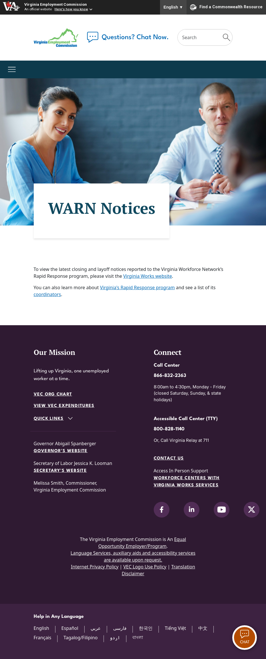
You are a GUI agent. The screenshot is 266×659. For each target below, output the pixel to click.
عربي (96, 628)
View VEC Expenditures (64, 406)
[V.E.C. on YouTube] (221, 510)
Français (42, 637)
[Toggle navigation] (12, 69)
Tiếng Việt (175, 628)
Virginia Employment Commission (55, 4)
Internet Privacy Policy (95, 567)
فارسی (120, 628)
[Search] (199, 37)
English (173, 7)
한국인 (146, 628)
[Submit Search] (226, 37)
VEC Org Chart (53, 394)
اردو (115, 637)
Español (69, 628)
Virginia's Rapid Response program (137, 287)
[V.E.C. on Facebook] (161, 510)
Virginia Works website (147, 276)
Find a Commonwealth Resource (226, 7)
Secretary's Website (60, 471)
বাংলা (137, 637)
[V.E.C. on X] (251, 510)
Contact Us (169, 458)
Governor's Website (61, 451)
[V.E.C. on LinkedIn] (191, 510)
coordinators (47, 294)
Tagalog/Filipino (80, 637)
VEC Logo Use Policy (145, 567)
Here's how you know (71, 9)
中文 (202, 628)
